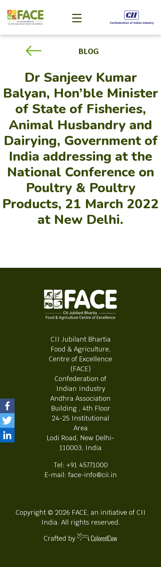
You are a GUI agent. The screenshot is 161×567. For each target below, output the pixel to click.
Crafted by (80, 538)
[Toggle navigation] (77, 6)
